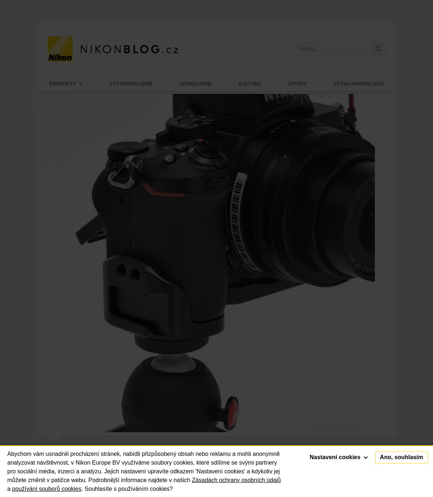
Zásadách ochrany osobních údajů (236, 480)
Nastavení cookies (339, 457)
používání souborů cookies (46, 489)
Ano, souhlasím (401, 457)
